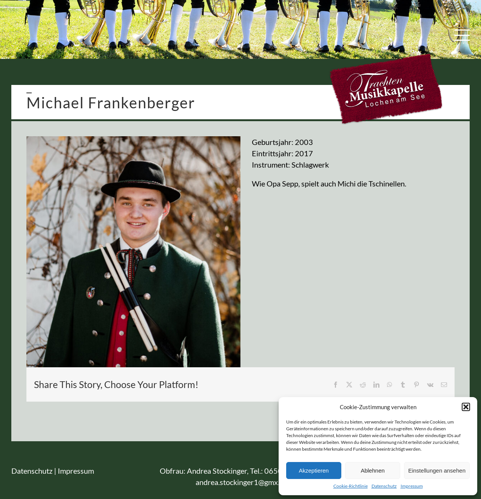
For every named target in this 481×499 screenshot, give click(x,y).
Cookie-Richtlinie (350, 486)
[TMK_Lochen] (133, 251)
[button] (466, 407)
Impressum (412, 486)
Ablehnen (372, 470)
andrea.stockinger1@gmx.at (241, 482)
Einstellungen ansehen (437, 470)
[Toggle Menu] (462, 35)
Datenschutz (384, 486)
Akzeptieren (313, 470)
